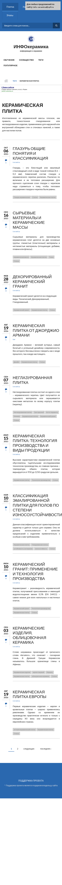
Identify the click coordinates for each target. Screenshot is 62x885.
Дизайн (16, 362)
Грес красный (39, 412)
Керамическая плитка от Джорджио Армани (36, 330)
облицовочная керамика (40, 676)
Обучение (9, 60)
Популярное (11, 65)
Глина (51, 257)
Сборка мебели (6, 89)
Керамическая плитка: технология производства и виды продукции (35, 442)
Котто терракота (52, 412)
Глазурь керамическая (22, 197)
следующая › (29, 748)
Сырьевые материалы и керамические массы (29, 220)
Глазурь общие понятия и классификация (30, 153)
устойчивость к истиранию (23, 549)
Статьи (34, 197)
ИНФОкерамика (31, 46)
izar (14, 339)
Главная (6, 80)
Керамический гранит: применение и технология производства (35, 571)
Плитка (10, 6)
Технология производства (41, 480)
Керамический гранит (21, 310)
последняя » (45, 748)
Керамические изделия (22, 672)
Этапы (9, 15)
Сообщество (26, 60)
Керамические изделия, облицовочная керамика (29, 635)
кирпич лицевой (38, 672)
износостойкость (41, 549)
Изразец (50, 672)
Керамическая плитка (48, 197)
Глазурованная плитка (40, 545)
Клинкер (17, 416)
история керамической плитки (24, 729)
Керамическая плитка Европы (29, 694)
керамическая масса (21, 257)
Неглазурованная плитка (32, 380)
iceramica (16, 162)
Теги (40, 60)
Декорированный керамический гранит (32, 281)
